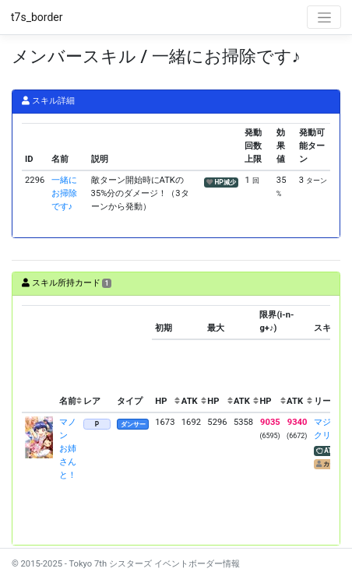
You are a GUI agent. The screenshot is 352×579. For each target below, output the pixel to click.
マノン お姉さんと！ (67, 448)
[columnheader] (39, 358)
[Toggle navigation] (324, 17)
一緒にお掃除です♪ (64, 193)
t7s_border (37, 17)
